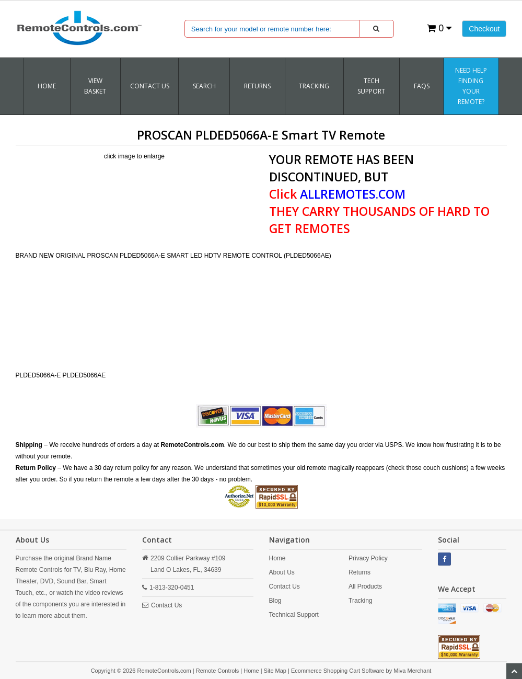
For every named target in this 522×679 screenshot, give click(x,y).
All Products (365, 586)
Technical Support (294, 614)
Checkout (484, 29)
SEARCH (204, 86)
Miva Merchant (412, 671)
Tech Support (371, 86)
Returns (359, 572)
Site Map (275, 671)
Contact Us (149, 86)
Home (47, 86)
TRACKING (314, 86)
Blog (275, 600)
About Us (282, 572)
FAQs (422, 86)
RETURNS (257, 86)
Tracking (361, 600)
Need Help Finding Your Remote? (471, 86)
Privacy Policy (368, 558)
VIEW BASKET (95, 86)
